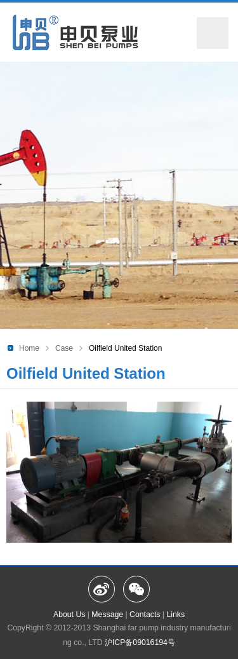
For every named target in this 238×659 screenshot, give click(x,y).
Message (107, 614)
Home (29, 348)
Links (175, 614)
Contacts (144, 614)
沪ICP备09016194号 (139, 642)
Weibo (101, 589)
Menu (212, 33)
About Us (69, 614)
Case (64, 348)
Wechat (136, 589)
